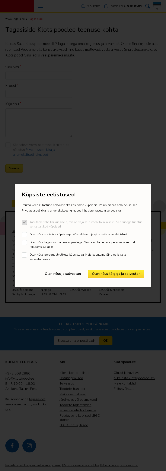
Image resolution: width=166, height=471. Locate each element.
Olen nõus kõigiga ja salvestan (116, 273)
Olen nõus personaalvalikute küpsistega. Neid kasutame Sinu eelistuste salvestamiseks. (77, 257)
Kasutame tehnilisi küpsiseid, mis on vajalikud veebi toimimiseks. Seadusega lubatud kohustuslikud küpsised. (86, 224)
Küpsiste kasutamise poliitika (101, 211)
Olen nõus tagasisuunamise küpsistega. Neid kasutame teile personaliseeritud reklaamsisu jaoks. (82, 244)
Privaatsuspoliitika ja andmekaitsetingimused (52, 211)
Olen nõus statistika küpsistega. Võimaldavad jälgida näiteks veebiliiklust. (78, 234)
